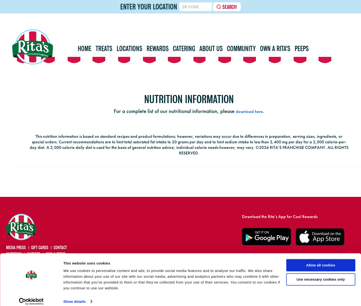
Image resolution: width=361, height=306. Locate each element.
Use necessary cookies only (321, 274)
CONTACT (60, 247)
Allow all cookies (320, 260)
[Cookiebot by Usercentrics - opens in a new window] (31, 296)
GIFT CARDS (39, 247)
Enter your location (143, 6)
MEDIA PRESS (16, 247)
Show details (74, 297)
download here (249, 111)
